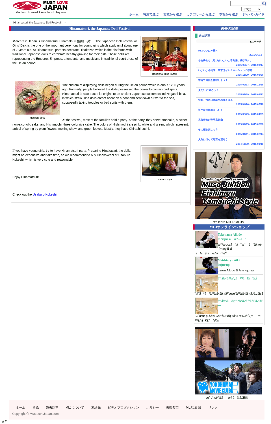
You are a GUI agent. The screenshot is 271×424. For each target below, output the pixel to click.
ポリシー (152, 407)
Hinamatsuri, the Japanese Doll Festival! (37, 22)
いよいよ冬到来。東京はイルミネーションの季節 (230, 73)
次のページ (255, 41)
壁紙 (36, 407)
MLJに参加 (193, 407)
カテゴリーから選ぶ (200, 14)
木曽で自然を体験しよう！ (230, 83)
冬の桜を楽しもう (230, 132)
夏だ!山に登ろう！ (230, 93)
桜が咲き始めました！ (230, 113)
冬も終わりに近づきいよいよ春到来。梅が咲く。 (230, 63)
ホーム (134, 14)
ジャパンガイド (253, 14)
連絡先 (96, 407)
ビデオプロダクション (123, 407)
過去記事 (52, 407)
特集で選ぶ (151, 14)
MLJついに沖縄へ (230, 53)
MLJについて (75, 407)
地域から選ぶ (172, 14)
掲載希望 (172, 407)
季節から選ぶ (228, 14)
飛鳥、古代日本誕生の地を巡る (230, 103)
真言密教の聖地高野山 (230, 122)
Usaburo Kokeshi (45, 194)
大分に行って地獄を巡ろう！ (230, 142)
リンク (213, 407)
